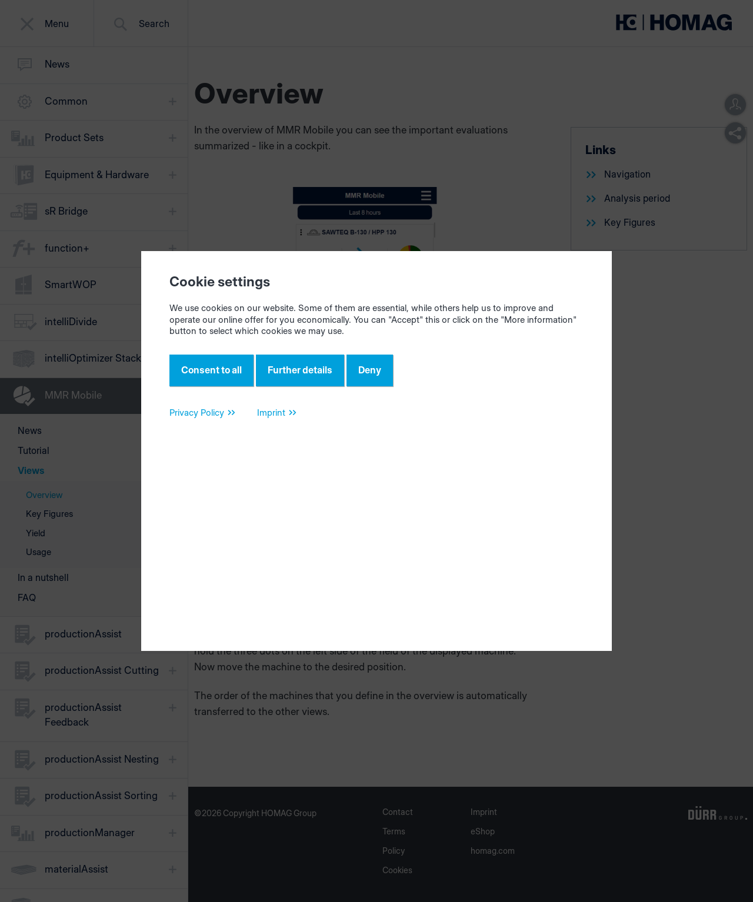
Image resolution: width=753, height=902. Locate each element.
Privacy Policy (196, 412)
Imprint (271, 412)
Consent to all (211, 370)
